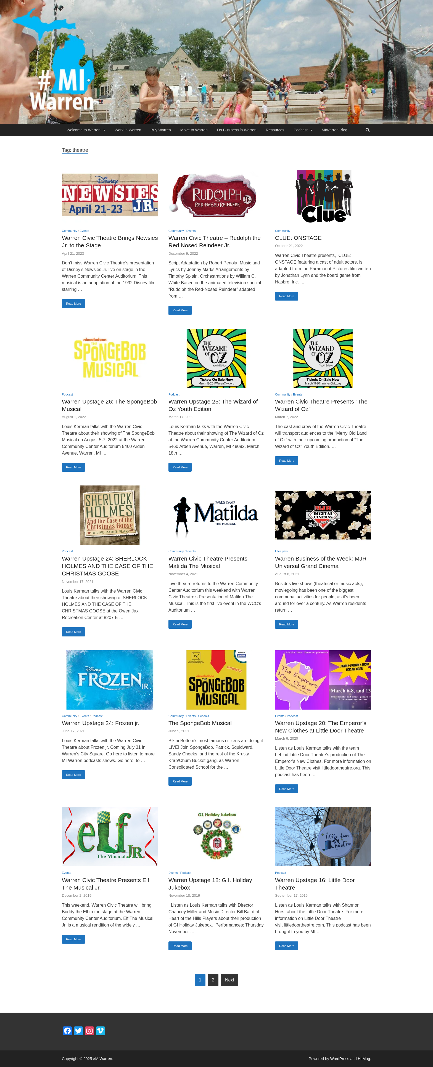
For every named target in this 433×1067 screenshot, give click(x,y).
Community (69, 230)
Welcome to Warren (84, 130)
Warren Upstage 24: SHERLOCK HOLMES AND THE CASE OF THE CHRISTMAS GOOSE (107, 566)
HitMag (364, 1059)
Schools (203, 716)
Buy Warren (161, 130)
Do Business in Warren (237, 130)
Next (229, 980)
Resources (275, 130)
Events (84, 230)
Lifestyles (281, 551)
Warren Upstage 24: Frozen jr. (100, 723)
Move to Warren (194, 130)
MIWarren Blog (334, 130)
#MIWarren (102, 1059)
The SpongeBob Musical (200, 723)
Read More (73, 303)
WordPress (339, 1059)
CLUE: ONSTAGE (298, 238)
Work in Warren (128, 130)
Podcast (301, 130)
